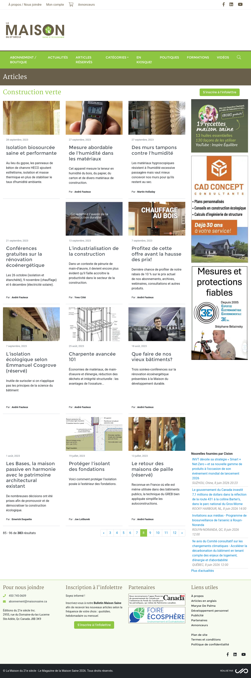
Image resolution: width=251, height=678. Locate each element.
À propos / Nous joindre (25, 4)
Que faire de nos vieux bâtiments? (152, 356)
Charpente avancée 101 (92, 356)
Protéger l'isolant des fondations (89, 466)
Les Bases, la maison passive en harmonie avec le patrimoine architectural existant (31, 475)
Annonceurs (199, 625)
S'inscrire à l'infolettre (219, 92)
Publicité (197, 615)
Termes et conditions (206, 639)
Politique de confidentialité (210, 644)
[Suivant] (182, 533)
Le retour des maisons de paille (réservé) (152, 469)
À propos (197, 596)
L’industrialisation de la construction (94, 251)
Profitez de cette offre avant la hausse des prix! (156, 254)
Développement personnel (209, 610)
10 (158, 533)
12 (174, 533)
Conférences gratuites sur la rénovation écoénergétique (25, 256)
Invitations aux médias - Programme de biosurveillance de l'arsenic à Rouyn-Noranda (219, 520)
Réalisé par (226, 671)
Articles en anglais (203, 601)
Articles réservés (84, 60)
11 (166, 533)
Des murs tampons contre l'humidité (154, 150)
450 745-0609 (17, 595)
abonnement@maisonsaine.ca (28, 601)
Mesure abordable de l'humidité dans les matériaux (91, 153)
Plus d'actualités (202, 571)
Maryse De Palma (203, 606)
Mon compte (55, 4)
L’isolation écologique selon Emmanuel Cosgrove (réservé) (31, 362)
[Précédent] (103, 533)
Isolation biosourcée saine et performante (31, 150)
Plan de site (199, 635)
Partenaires (199, 620)
